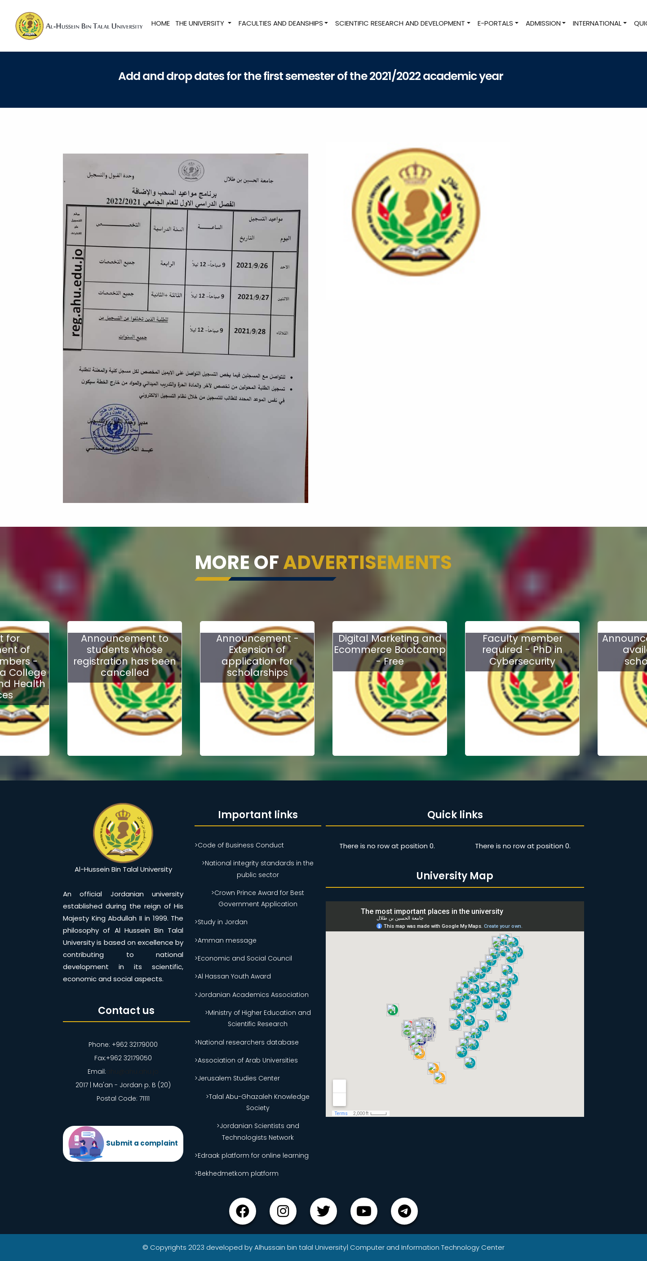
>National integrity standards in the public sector (258, 869)
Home (160, 23)
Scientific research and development (400, 23)
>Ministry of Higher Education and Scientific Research (258, 1018)
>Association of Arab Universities (246, 1060)
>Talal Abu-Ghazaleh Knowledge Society (258, 1102)
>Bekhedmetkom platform (237, 1173)
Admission (543, 23)
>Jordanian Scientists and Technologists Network (258, 1131)
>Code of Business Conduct (239, 845)
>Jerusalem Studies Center (237, 1078)
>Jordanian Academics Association (252, 994)
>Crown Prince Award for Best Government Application (257, 898)
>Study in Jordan (221, 921)
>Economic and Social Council (243, 958)
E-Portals (495, 23)
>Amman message (226, 940)
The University (200, 23)
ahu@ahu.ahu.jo (132, 1071)
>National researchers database (247, 1042)
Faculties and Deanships (281, 23)
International (597, 23)
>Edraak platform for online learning (252, 1155)
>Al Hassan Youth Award (233, 976)
